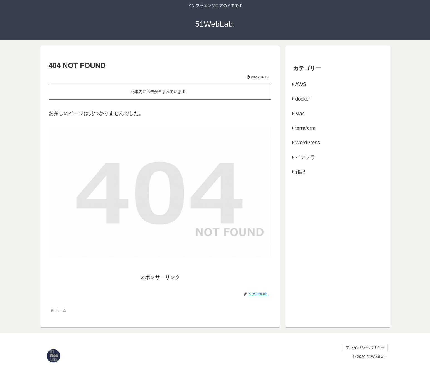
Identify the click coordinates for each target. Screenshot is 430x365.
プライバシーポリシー (365, 347)
